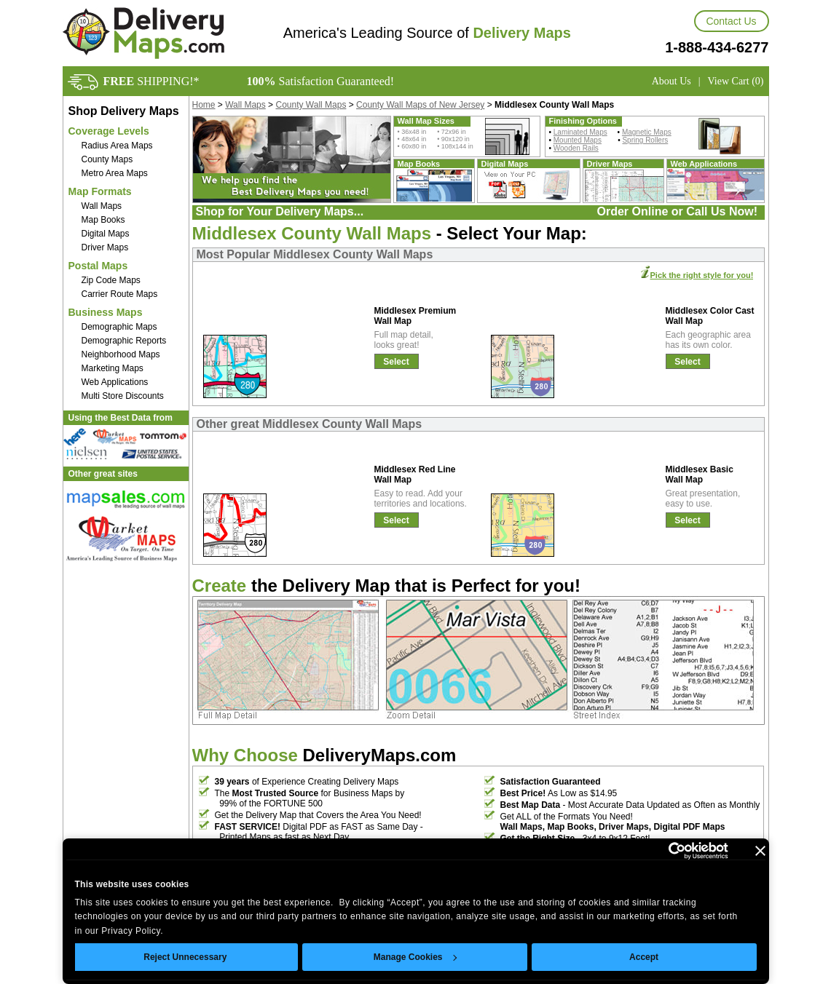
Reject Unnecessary (185, 957)
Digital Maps (106, 234)
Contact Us (731, 21)
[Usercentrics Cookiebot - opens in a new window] (664, 851)
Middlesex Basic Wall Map (699, 474)
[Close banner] (760, 851)
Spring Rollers (645, 140)
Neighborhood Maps (121, 354)
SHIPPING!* (151, 81)
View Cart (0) (736, 81)
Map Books (103, 220)
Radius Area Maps (117, 145)
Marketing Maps (112, 368)
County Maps (107, 159)
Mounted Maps (578, 140)
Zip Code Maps (111, 280)
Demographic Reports (124, 341)
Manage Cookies (415, 957)
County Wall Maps (310, 105)
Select (396, 362)
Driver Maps (105, 247)
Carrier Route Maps (120, 294)
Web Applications (115, 382)
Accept (643, 957)
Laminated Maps (580, 132)
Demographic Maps (119, 327)
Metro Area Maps (115, 173)
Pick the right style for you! (702, 275)
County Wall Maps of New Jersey (420, 105)
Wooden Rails (576, 148)
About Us (671, 81)
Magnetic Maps (647, 132)
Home (204, 105)
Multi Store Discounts (123, 396)
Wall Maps (102, 206)
